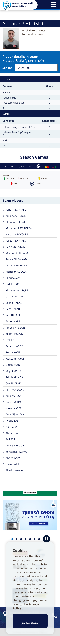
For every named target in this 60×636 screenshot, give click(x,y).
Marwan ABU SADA (17, 253)
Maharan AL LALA (16, 271)
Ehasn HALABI (14, 302)
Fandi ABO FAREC (16, 209)
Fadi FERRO (12, 284)
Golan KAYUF (13, 365)
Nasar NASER (13, 408)
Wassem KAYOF (15, 358)
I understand (30, 620)
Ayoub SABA (13, 420)
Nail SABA (11, 427)
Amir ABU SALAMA (17, 259)
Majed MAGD (13, 371)
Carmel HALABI (15, 296)
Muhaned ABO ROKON (19, 228)
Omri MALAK (13, 383)
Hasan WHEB (13, 464)
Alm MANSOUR (15, 389)
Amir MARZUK (14, 396)
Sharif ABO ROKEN (17, 222)
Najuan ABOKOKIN (17, 234)
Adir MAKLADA (14, 377)
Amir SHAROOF (15, 445)
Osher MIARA (13, 402)
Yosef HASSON (14, 334)
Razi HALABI (13, 315)
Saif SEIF (10, 439)
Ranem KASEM (14, 346)
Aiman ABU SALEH (16, 265)
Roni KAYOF (13, 352)
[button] (54, 4)
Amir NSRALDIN (15, 414)
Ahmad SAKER (14, 433)
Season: (7, 68)
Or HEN (10, 340)
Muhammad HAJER (17, 290)
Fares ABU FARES (16, 240)
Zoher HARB (13, 321)
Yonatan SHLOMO (16, 451)
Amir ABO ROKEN (16, 216)
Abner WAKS (13, 458)
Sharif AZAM (13, 278)
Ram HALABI (13, 309)
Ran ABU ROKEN (15, 247)
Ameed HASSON (15, 327)
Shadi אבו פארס (14, 470)
